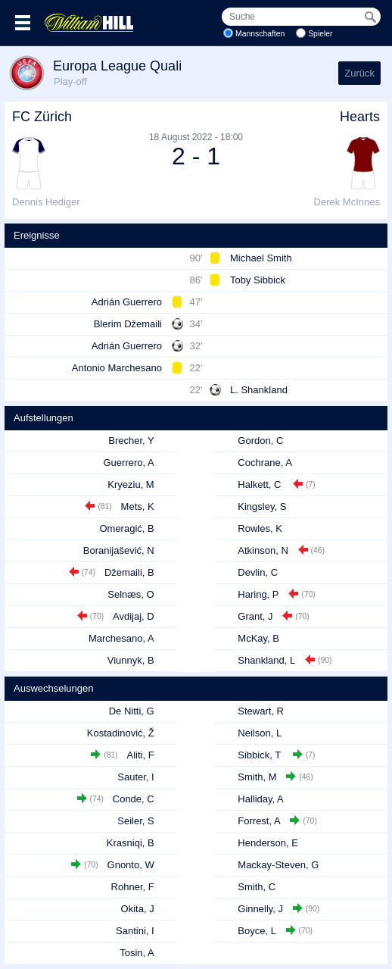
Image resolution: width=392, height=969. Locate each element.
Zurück (359, 73)
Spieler (320, 34)
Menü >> (22, 22)
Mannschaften (260, 34)
